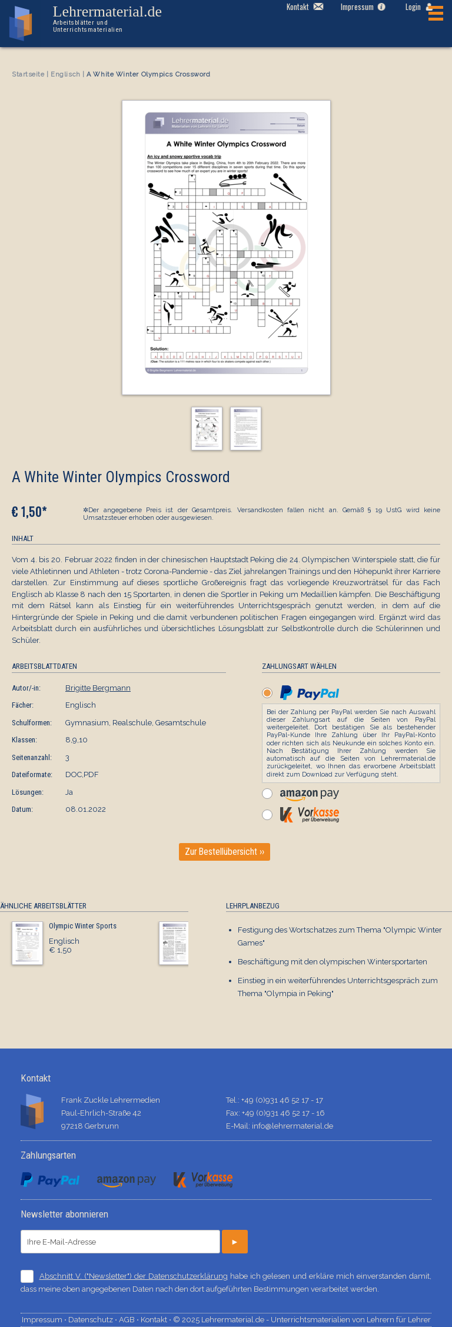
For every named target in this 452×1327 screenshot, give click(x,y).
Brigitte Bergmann (98, 688)
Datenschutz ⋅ (93, 1319)
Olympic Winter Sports (83, 925)
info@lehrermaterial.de (292, 1126)
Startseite (28, 74)
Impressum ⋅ (45, 1319)
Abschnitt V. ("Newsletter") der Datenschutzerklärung (133, 1276)
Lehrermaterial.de (116, 18)
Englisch (65, 74)
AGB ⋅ (130, 1319)
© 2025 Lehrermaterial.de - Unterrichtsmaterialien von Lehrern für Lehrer (302, 1319)
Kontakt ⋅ (157, 1319)
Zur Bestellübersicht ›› (224, 852)
